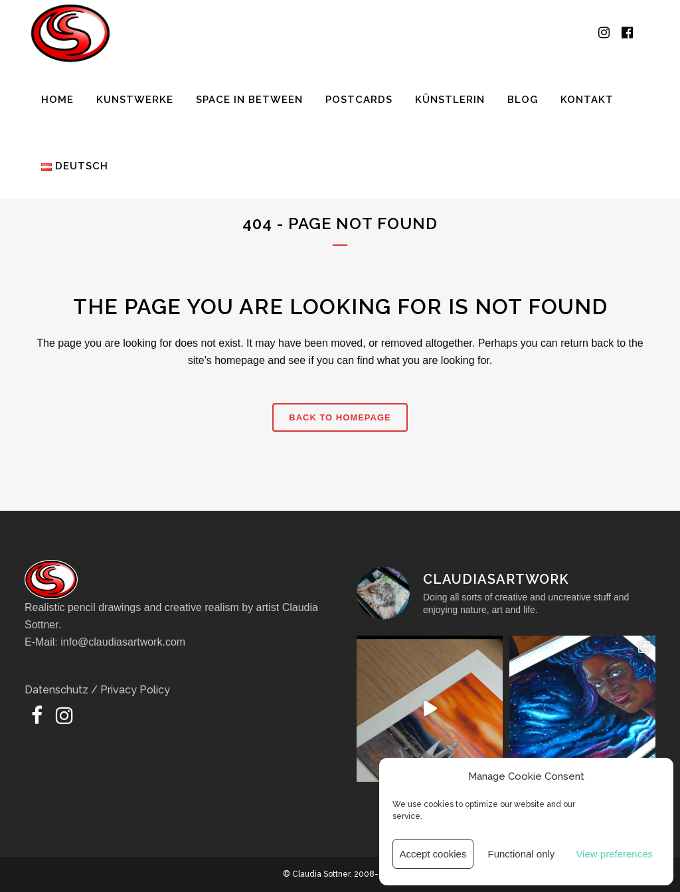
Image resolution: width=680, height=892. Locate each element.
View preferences (614, 853)
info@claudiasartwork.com (122, 642)
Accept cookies (433, 853)
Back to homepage (339, 417)
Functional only (520, 853)
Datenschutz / (62, 689)
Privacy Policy (135, 689)
